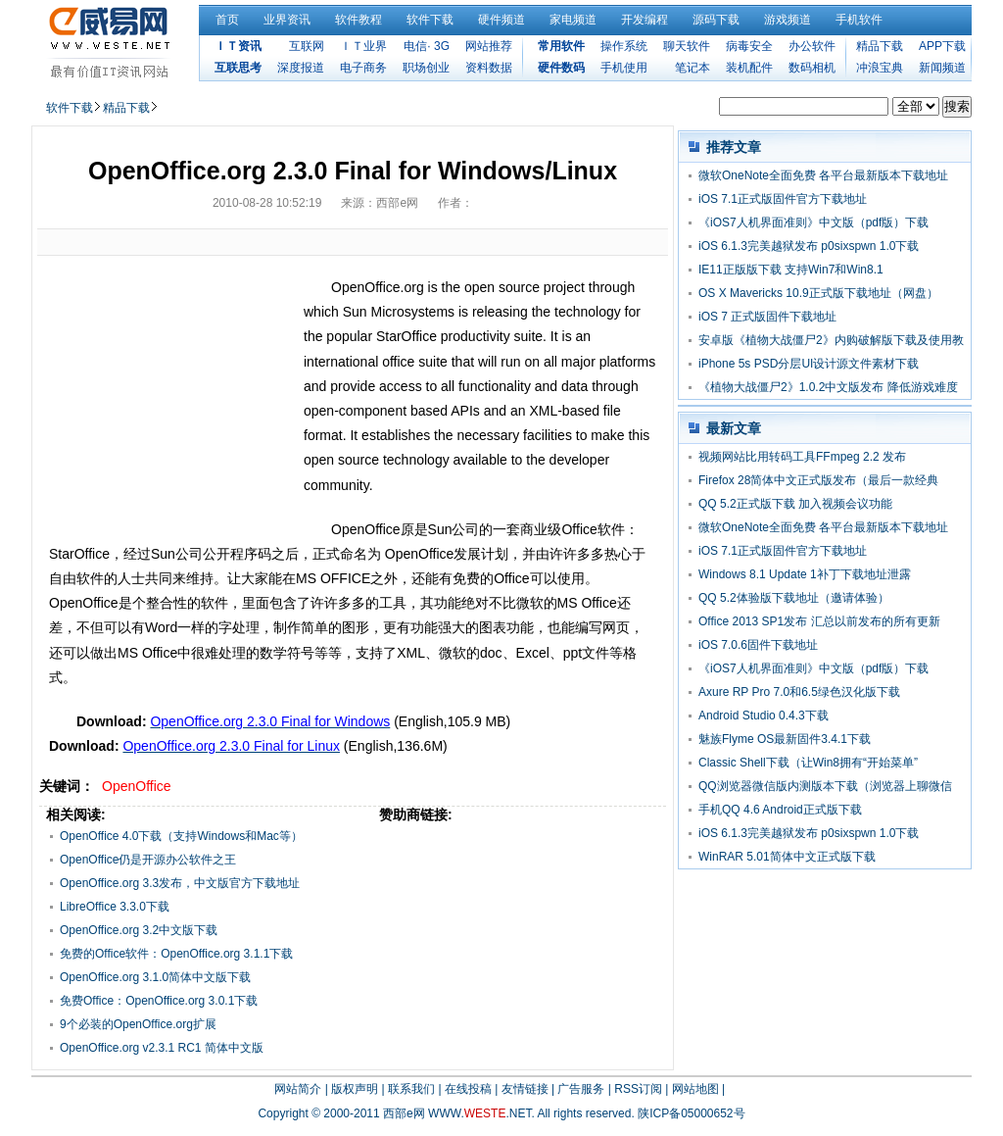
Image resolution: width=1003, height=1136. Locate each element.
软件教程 (358, 19)
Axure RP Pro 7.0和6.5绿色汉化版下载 (799, 692)
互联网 (306, 46)
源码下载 (716, 19)
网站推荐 (488, 46)
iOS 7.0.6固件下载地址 (758, 645)
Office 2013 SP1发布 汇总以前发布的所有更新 (819, 621)
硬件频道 (501, 19)
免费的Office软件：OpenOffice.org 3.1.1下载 (176, 954)
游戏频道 (787, 19)
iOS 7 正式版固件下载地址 (767, 316)
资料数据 (488, 67)
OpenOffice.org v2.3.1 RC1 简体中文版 (161, 1048)
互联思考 (238, 67)
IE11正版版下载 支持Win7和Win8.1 (791, 269)
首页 (227, 19)
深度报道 (300, 67)
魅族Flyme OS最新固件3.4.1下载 (784, 739)
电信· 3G (427, 46)
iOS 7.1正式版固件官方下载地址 (782, 199)
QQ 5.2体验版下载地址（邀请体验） (793, 598)
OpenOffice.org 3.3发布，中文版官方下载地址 (180, 883)
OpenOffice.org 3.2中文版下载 (138, 930)
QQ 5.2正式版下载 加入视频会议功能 (795, 504)
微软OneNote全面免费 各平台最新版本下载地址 (823, 175)
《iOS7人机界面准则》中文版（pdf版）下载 (813, 222)
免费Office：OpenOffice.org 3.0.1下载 (159, 1001)
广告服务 (580, 1089)
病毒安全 (749, 46)
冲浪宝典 (879, 67)
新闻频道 (942, 67)
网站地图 (695, 1089)
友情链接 (525, 1089)
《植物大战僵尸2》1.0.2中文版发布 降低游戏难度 (828, 387)
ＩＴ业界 (363, 46)
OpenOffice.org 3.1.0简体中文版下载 (155, 977)
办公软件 (812, 46)
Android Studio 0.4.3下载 (763, 715)
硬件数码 (561, 67)
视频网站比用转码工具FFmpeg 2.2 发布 (802, 457)
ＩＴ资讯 (238, 46)
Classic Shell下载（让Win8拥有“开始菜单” (808, 762)
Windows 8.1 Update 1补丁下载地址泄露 (804, 574)
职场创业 (426, 67)
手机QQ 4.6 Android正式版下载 (780, 809)
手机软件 (859, 19)
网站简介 (297, 1089)
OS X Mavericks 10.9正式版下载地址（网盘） (818, 293)
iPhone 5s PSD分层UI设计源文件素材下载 (808, 363)
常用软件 (561, 46)
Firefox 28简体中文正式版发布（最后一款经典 (818, 480)
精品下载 (879, 46)
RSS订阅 (638, 1089)
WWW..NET (479, 1113)
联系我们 (411, 1089)
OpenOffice (136, 786)
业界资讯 (286, 19)
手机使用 (623, 67)
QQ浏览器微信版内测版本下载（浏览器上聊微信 (825, 786)
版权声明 (354, 1089)
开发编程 (644, 19)
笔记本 (692, 67)
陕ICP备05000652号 (691, 1113)
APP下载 (942, 46)
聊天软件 (686, 46)
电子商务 (363, 67)
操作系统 (623, 46)
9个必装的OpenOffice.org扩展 (138, 1024)
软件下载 (430, 19)
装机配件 (749, 67)
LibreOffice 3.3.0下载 (114, 907)
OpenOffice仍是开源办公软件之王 (148, 859)
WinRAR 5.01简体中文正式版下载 (787, 857)
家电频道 (573, 19)
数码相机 (812, 67)
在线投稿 (468, 1089)
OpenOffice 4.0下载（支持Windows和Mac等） (181, 836)
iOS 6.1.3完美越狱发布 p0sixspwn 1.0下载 (808, 246)
